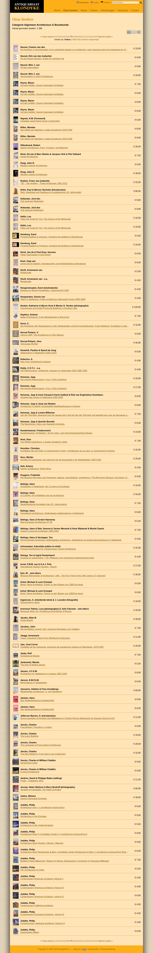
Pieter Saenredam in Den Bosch (35, 255)
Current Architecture (29, 772)
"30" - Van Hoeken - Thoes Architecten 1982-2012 (43, 183)
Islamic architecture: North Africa (35, 469)
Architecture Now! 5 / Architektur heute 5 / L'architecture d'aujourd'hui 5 (53, 834)
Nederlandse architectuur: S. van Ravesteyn (41, 691)
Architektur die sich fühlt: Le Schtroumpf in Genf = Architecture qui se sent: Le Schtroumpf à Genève (67, 451)
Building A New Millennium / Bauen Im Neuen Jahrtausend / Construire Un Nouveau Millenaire (64, 861)
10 (80, 37)
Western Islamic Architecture (33, 165)
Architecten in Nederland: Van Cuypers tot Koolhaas (44, 486)
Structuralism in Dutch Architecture (36, 76)
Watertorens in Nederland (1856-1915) (38, 353)
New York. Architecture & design (35, 362)
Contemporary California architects (36, 905)
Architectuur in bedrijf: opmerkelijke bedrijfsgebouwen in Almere (50, 406)
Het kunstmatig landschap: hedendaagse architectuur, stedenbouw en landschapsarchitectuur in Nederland (70, 540)
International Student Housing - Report (38, 567)
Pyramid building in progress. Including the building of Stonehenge (51, 237)
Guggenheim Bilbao (29, 932)
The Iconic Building (29, 736)
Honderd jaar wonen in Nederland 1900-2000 (41, 397)
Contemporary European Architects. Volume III (42, 914)
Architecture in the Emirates (33, 816)
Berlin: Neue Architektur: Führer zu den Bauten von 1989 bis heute (51, 584)
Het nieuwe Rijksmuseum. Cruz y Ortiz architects (43, 379)
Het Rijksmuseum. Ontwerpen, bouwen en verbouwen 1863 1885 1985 (53, 371)
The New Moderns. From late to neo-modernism (43, 754)
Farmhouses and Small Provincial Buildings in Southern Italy (48, 308)
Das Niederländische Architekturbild (37, 700)
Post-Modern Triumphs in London (36, 727)
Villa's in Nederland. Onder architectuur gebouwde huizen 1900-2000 (52, 299)
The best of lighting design (32, 665)
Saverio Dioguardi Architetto (33, 798)
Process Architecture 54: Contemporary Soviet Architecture (48, 549)
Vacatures (123, 10)
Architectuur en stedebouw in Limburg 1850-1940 (43, 674)
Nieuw (84, 10)
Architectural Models (30, 656)
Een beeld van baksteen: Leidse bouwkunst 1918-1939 (46, 130)
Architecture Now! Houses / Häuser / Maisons (41, 843)
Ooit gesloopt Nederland (31, 201)
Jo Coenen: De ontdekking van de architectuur (42, 495)
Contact (135, 10)
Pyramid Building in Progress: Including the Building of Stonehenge (52, 246)
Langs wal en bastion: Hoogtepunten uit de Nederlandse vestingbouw (53, 264)
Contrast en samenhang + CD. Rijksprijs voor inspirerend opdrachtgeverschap (57, 558)
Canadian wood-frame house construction (40, 121)
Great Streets (26, 620)
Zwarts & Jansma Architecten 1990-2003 (39, 531)
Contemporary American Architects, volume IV (42, 897)
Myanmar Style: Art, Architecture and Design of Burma (45, 611)
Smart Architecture (29, 157)
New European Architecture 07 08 (36, 522)
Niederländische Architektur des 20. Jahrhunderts (43, 504)
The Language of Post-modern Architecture (40, 745)
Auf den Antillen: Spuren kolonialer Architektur (42, 85)
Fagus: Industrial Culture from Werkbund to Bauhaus (45, 638)
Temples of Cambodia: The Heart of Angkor (40, 790)
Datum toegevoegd (90, 39)
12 (87, 37)
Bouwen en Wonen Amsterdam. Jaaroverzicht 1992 (44, 290)
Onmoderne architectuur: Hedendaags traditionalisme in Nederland (52, 513)
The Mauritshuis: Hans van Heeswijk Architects (42, 424)
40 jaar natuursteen (29, 67)
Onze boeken (70, 10)
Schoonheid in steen (30, 602)
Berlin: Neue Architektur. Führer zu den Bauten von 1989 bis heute (51, 593)
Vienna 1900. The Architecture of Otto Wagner (42, 335)
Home (57, 10)
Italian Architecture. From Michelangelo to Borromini (44, 317)
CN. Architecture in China (32, 870)
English (95, 2)
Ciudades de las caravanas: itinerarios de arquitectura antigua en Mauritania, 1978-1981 (62, 647)
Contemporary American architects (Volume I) (41, 879)
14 (94, 37)
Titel (74, 39)
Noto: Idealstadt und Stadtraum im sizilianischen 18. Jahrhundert (50, 192)
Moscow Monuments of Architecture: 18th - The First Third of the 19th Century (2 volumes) (63, 576)
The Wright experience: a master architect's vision (43, 442)
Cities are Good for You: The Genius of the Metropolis (45, 219)
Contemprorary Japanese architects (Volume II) (42, 923)
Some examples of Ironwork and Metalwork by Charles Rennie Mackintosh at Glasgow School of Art (67, 718)
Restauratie (25, 272)
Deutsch (105, 2)
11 (83, 37)
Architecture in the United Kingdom (36, 825)
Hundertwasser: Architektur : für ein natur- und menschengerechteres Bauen (56, 433)
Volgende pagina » (105, 37)
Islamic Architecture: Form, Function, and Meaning (44, 148)
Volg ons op (79, 949)
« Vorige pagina (46, 37)
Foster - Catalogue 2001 (31, 781)
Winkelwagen (108, 10)
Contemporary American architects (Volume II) (42, 888)
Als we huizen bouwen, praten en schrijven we (42, 58)
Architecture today (29, 763)
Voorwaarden (93, 949)
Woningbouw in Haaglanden (33, 683)
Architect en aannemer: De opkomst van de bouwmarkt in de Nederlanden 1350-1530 (60, 460)
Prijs (79, 39)
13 (91, 37)
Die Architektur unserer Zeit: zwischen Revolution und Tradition (50, 629)
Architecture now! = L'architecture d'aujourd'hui (42, 807)
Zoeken (94, 10)
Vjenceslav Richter (29, 344)
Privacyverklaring (108, 949)
